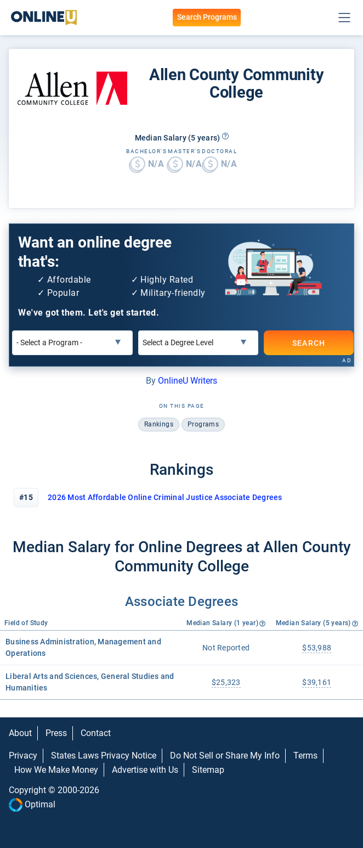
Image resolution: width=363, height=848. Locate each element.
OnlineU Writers (187, 380)
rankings (158, 424)
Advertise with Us (145, 770)
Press (56, 733)
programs (203, 424)
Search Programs (207, 17)
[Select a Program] (72, 342)
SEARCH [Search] (309, 342)
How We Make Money (56, 770)
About (20, 733)
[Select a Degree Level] (198, 342)
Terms (305, 755)
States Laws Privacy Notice (103, 755)
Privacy (23, 755)
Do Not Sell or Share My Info (225, 755)
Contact (96, 733)
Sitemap (208, 770)
